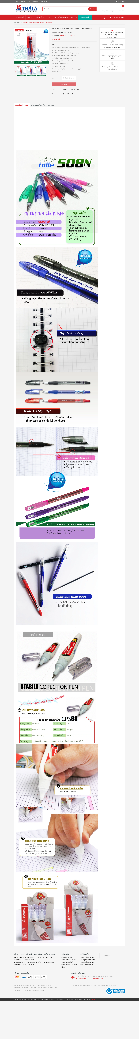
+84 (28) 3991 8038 (24, 960)
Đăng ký (112, 11)
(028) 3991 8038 (27, 990)
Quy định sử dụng (67, 957)
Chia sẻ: (54, 94)
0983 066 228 (98, 978)
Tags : (53, 89)
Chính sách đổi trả (67, 962)
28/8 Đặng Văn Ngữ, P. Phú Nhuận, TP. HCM (33, 957)
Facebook (105, 956)
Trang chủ (19, 17)
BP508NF (65, 89)
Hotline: (116, 17)
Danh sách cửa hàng (61, 17)
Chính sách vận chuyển (68, 960)
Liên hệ (49, 17)
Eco (53, 78)
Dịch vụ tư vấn (85, 17)
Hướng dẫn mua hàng (87, 957)
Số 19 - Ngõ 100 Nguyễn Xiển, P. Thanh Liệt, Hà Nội (34, 962)
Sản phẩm (40, 17)
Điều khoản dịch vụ (86, 964)
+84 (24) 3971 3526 (24, 964)
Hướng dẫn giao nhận (87, 962)
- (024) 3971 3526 (38, 990)
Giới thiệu (30, 17)
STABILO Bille (75, 89)
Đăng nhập (105, 11)
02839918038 (81, 978)
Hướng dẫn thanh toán (87, 960)
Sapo (93, 999)
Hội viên (74, 17)
